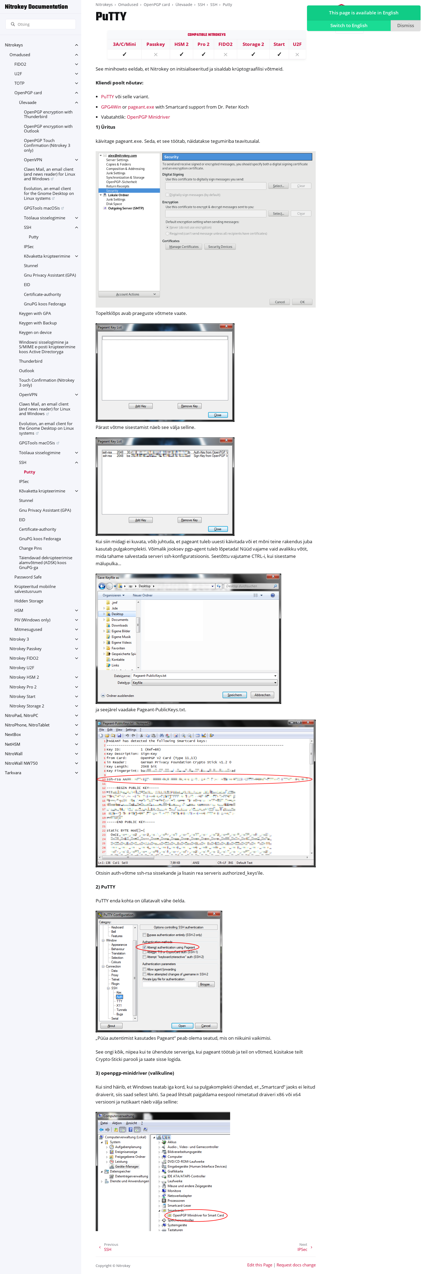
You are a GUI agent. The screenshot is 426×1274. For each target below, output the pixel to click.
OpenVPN (33, 160)
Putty (34, 237)
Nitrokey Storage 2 (27, 706)
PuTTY (107, 96)
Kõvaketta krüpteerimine (47, 256)
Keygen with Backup (38, 323)
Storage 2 (253, 44)
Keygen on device (35, 332)
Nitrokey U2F (22, 668)
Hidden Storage (28, 601)
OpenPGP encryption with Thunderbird (48, 114)
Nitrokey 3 (19, 639)
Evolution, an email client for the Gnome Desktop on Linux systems (49, 193)
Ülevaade (27, 102)
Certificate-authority (42, 294)
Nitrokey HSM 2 (24, 677)
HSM (18, 610)
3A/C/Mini (124, 44)
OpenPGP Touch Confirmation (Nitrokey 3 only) (47, 145)
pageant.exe (141, 107)
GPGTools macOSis (42, 208)
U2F (18, 74)
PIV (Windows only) (32, 620)
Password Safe (28, 577)
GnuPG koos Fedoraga (45, 304)
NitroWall (14, 754)
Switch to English (348, 26)
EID (27, 284)
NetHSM (12, 744)
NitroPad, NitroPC (21, 715)
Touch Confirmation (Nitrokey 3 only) (46, 382)
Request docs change (296, 1265)
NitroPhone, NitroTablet (27, 725)
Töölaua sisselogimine (44, 218)
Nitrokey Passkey (26, 649)
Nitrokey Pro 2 (23, 687)
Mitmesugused (28, 629)
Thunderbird (30, 361)
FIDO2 (20, 64)
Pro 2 (203, 44)
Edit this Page (259, 1265)
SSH (27, 227)
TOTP (19, 83)
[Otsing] (41, 24)
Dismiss (405, 26)
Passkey (155, 44)
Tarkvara (13, 773)
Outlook (26, 371)
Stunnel (31, 265)
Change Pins (30, 548)
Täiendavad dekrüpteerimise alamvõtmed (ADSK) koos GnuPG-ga (45, 562)
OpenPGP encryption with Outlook (48, 129)
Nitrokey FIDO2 (24, 658)
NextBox (13, 734)
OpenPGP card (28, 93)
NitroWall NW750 (21, 763)
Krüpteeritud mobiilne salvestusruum (35, 589)
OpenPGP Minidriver (148, 117)
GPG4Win (111, 107)
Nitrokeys (14, 45)
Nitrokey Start (22, 696)
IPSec (29, 246)
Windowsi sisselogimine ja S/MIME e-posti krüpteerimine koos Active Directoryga (47, 347)
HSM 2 (181, 44)
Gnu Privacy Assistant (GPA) (50, 275)
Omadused (20, 55)
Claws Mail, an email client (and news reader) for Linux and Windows (49, 174)
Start (279, 44)
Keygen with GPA (35, 313)
